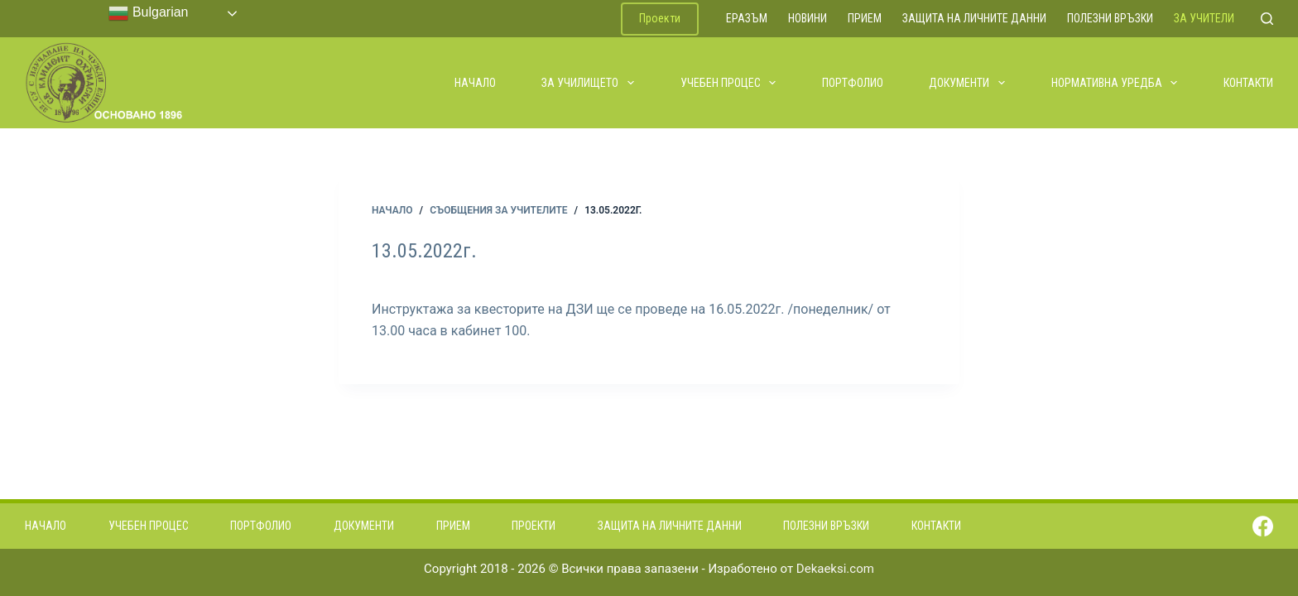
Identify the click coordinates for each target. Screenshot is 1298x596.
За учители (1204, 18)
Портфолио (852, 82)
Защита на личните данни (974, 18)
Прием (865, 18)
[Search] (1267, 18)
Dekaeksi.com (835, 568)
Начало (475, 82)
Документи (968, 83)
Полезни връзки (1110, 18)
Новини (807, 18)
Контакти (1248, 82)
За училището (588, 83)
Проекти (659, 18)
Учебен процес (729, 83)
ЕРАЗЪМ (746, 18)
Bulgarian (148, 13)
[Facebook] (1262, 526)
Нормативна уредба (1115, 83)
